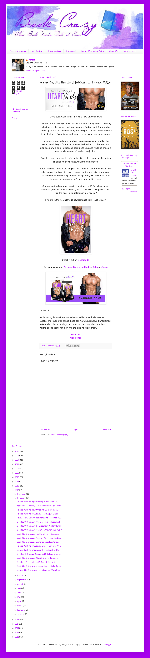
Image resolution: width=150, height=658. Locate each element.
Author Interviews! (18, 51)
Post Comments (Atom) (59, 435)
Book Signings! (54, 51)
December (21, 494)
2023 (17, 464)
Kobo (95, 267)
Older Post (106, 430)
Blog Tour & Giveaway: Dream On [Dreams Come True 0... (39, 530)
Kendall (32, 60)
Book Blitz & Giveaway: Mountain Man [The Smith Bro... (39, 538)
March (20, 606)
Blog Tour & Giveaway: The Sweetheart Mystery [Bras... (39, 526)
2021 (17, 473)
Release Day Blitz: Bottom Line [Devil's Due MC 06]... (38, 502)
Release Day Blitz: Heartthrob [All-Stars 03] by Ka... (37, 510)
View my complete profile (36, 71)
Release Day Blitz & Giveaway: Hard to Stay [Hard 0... (38, 550)
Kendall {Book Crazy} (133, 172)
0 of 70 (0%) (126, 189)
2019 (17, 482)
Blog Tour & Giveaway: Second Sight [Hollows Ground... (38, 554)
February (21, 610)
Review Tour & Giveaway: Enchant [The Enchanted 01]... (39, 518)
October (21, 576)
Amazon (68, 267)
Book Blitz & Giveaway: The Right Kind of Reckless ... (38, 534)
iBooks (104, 267)
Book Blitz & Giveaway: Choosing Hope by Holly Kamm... (39, 566)
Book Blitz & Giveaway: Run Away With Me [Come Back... (39, 506)
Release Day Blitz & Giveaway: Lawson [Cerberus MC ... (39, 546)
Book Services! (130, 51)
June (19, 593)
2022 (17, 469)
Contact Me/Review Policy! (92, 51)
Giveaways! (71, 51)
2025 (17, 456)
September (22, 580)
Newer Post (45, 430)
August (20, 584)
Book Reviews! (37, 51)
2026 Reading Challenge (129, 164)
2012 (17, 637)
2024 (17, 460)
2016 (17, 620)
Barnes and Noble (82, 267)
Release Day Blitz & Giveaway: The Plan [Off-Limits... (37, 514)
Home (76, 430)
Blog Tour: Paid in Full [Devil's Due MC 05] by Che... (37, 562)
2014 (17, 628)
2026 (17, 451)
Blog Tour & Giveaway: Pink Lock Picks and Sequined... (38, 522)
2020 (17, 477)
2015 (17, 624)
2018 (17, 486)
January (21, 614)
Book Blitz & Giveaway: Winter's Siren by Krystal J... (37, 558)
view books (133, 191)
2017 (17, 490)
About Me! (114, 51)
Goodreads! (83, 260)
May (19, 597)
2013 (17, 633)
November (21, 498)
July (19, 588)
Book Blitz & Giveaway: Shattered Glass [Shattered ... (38, 542)
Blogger (108, 645)
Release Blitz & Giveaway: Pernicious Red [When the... (38, 570)
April (19, 601)
